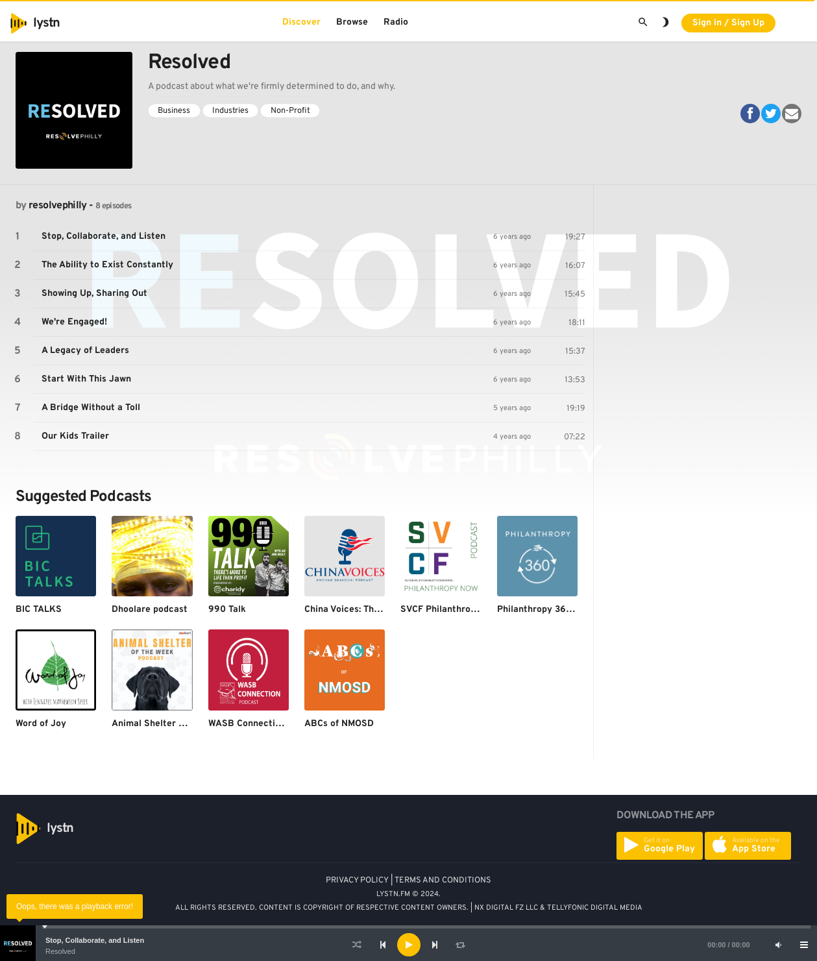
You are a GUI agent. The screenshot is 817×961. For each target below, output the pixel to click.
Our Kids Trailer (75, 436)
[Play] (409, 944)
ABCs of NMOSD (339, 723)
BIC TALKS (39, 609)
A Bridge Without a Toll (91, 407)
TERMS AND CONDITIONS (443, 880)
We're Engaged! (74, 322)
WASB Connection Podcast (265, 723)
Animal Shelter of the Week (170, 723)
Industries (230, 111)
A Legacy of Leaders (85, 350)
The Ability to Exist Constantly (107, 265)
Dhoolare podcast (150, 609)
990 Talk (227, 609)
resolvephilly (58, 205)
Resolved (60, 951)
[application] (408, 945)
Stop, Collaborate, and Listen (94, 940)
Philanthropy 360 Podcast (553, 609)
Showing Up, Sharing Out (94, 293)
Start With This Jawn (86, 379)
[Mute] (778, 945)
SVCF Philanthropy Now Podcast (469, 609)
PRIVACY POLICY (357, 880)
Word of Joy (41, 723)
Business (174, 111)
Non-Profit (290, 111)
